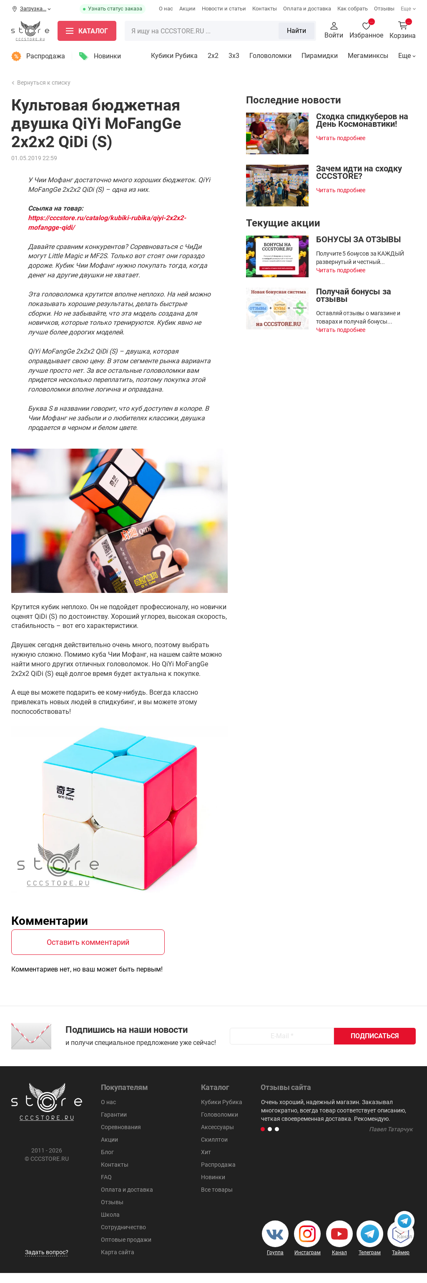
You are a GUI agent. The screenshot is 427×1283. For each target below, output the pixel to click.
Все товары (217, 1199)
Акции (187, 8)
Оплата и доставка (307, 8)
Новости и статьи (224, 8)
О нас (166, 8)
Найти (296, 31)
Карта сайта (117, 1262)
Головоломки (270, 56)
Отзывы (384, 8)
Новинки (107, 56)
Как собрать (352, 8)
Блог (107, 1162)
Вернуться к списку (41, 82)
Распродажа (45, 56)
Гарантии (114, 1124)
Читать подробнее (341, 138)
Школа (110, 1224)
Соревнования (121, 1137)
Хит (206, 1162)
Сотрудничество (123, 1237)
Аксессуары (217, 1137)
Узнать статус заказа (115, 8)
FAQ (106, 1187)
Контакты (264, 8)
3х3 (234, 56)
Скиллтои (214, 1149)
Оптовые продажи (126, 1249)
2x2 (213, 56)
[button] (263, 1139)
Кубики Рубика (174, 56)
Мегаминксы (368, 56)
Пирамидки (319, 56)
